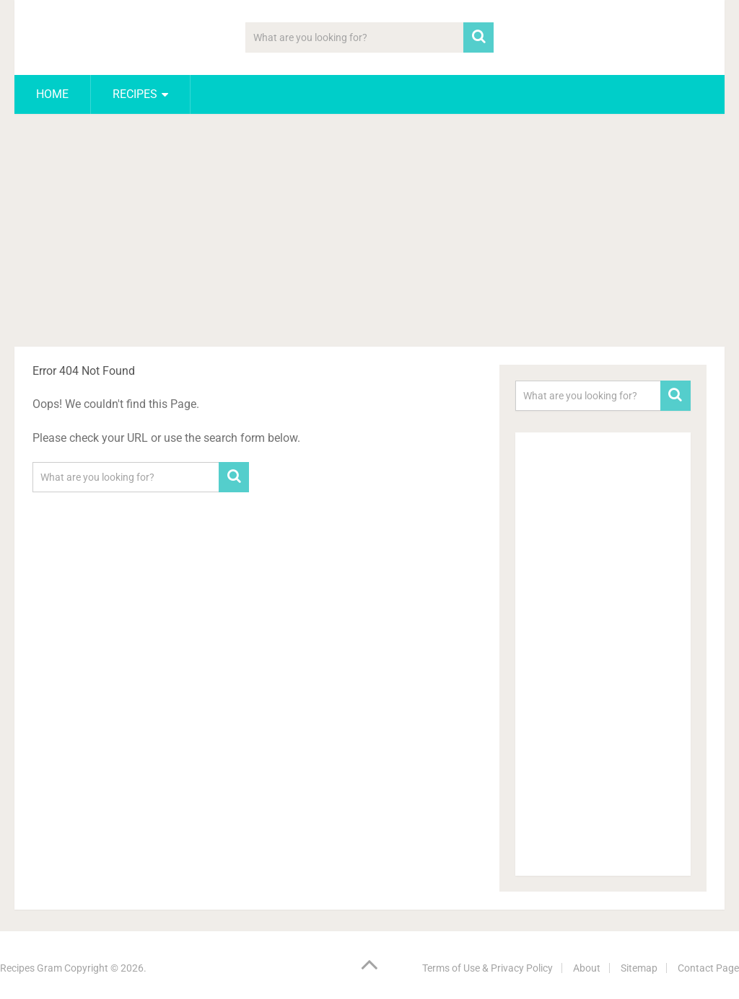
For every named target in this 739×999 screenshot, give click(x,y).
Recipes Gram (31, 968)
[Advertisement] (370, 233)
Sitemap (639, 968)
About (586, 968)
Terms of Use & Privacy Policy (487, 968)
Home (52, 94)
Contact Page (708, 968)
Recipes (135, 94)
